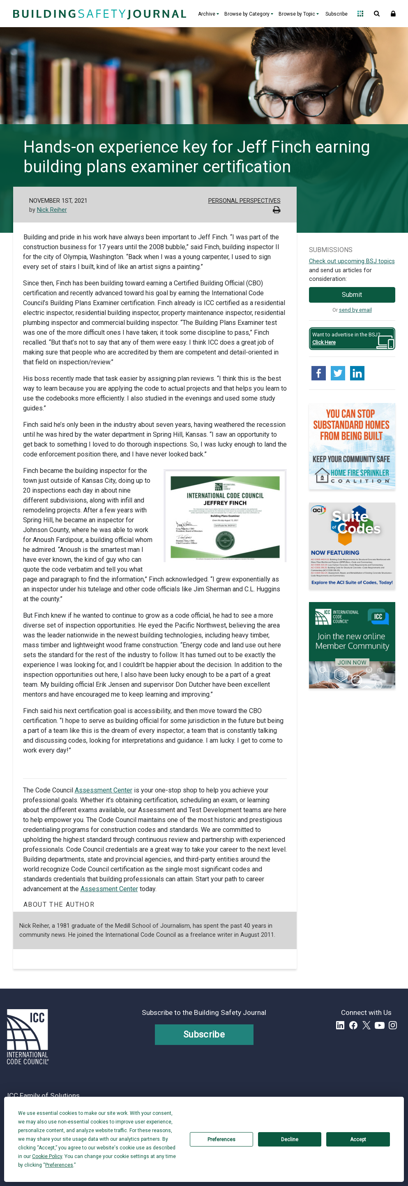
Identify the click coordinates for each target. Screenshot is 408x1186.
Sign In (393, 13)
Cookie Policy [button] (47, 1156)
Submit (352, 295)
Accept (358, 1139)
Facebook (353, 1025)
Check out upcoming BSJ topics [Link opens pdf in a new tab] (352, 261)
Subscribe (336, 14)
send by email (355, 310)
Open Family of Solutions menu (360, 13)
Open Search (377, 13)
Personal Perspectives (244, 200)
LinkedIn (340, 1025)
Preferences (221, 1139)
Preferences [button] (59, 1165)
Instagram (393, 1025)
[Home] (98, 13)
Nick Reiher (52, 209)
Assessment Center (103, 790)
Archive (206, 14)
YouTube (380, 1025)
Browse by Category (247, 14)
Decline (289, 1139)
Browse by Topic (297, 14)
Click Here (324, 342)
